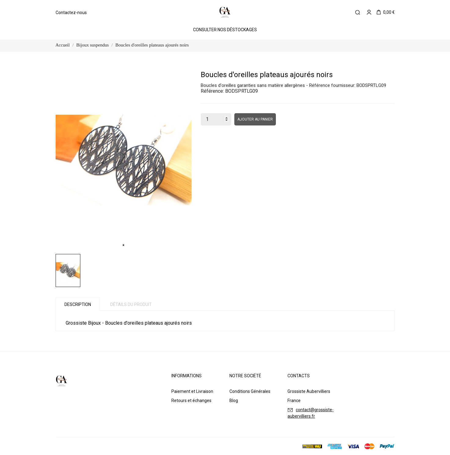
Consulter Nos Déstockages (225, 29)
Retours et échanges (191, 400)
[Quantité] (216, 119)
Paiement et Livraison (192, 391)
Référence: (212, 91)
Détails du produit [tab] (131, 304)
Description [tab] (77, 304)
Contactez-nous (71, 12)
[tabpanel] (124, 160)
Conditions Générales (249, 391)
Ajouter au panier (255, 119)
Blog (233, 400)
